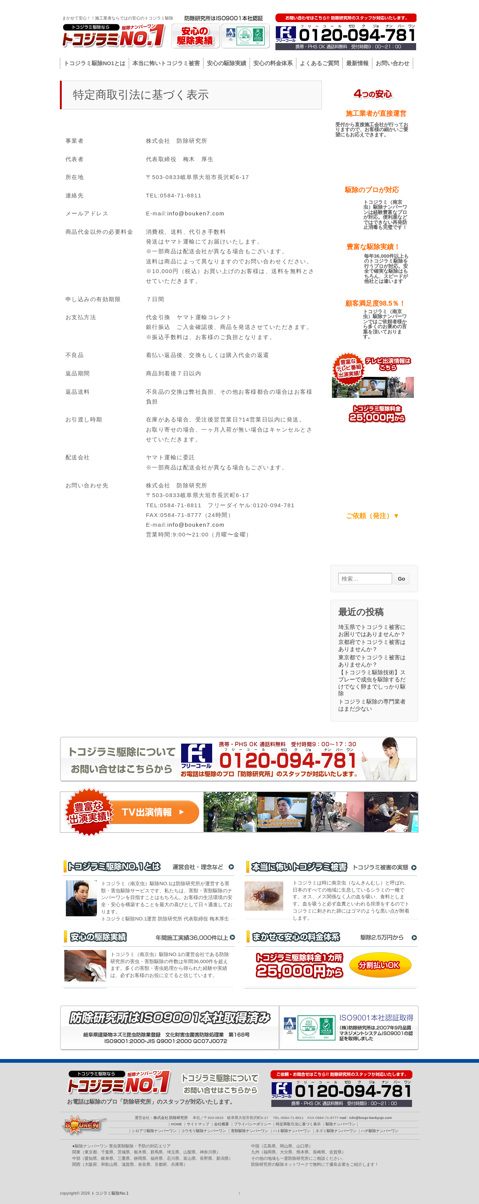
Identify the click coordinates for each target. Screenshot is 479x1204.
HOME (273, 6)
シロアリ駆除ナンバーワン (154, 1131)
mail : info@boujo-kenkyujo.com (365, 1118)
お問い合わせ (392, 63)
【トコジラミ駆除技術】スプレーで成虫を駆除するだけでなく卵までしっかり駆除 (372, 682)
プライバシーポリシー (355, 6)
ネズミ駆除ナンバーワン (336, 1131)
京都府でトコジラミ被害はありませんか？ (372, 645)
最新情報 (357, 63)
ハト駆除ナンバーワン (292, 1131)
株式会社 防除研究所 (170, 1118)
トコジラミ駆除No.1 (109, 1193)
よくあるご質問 (319, 63)
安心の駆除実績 (226, 63)
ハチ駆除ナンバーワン (380, 1131)
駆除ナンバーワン (398, 6)
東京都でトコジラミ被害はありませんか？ (372, 661)
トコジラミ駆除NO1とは (94, 63)
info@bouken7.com (196, 213)
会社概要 (323, 6)
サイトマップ (297, 6)
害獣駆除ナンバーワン (249, 1131)
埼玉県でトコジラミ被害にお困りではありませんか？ (372, 630)
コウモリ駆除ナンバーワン (203, 1131)
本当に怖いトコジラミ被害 (166, 63)
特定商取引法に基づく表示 (298, 1124)
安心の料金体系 (273, 63)
